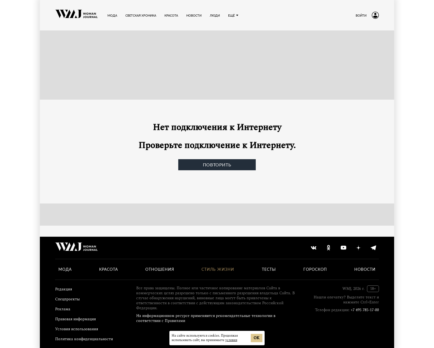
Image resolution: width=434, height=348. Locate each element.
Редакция (63, 289)
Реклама (62, 309)
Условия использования (76, 329)
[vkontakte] (313, 247)
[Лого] (76, 15)
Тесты (269, 269)
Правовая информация (75, 319)
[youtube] (343, 247)
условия (231, 340)
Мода (65, 269)
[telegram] (373, 247)
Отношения (159, 269)
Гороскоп (315, 269)
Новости (365, 269)
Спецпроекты (67, 299)
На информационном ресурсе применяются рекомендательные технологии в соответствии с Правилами (205, 318)
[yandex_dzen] (358, 247)
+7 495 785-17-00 (365, 310)
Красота (108, 269)
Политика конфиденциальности (84, 339)
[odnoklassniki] (328, 247)
